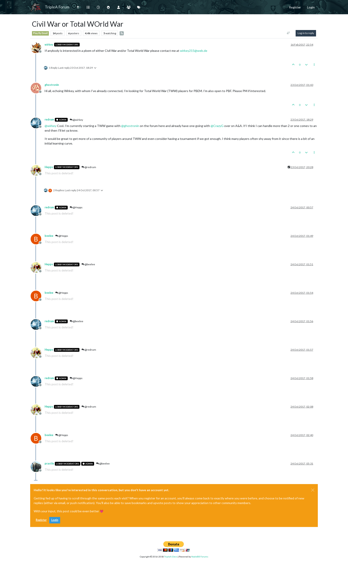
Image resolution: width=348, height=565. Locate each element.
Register (41, 520)
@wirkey (76, 119)
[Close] (313, 490)
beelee (49, 235)
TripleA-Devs (170, 556)
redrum (49, 119)
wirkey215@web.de (193, 50)
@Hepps (76, 207)
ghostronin (52, 84)
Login (54, 520)
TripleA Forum (57, 7)
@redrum (88, 167)
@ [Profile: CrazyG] (217, 126)
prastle (49, 463)
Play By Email (40, 33)
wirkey (49, 44)
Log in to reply (306, 33)
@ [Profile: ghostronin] (130, 126)
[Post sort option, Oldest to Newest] (288, 33)
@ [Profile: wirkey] (50, 126)
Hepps (49, 167)
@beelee (88, 264)
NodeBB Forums (199, 556)
